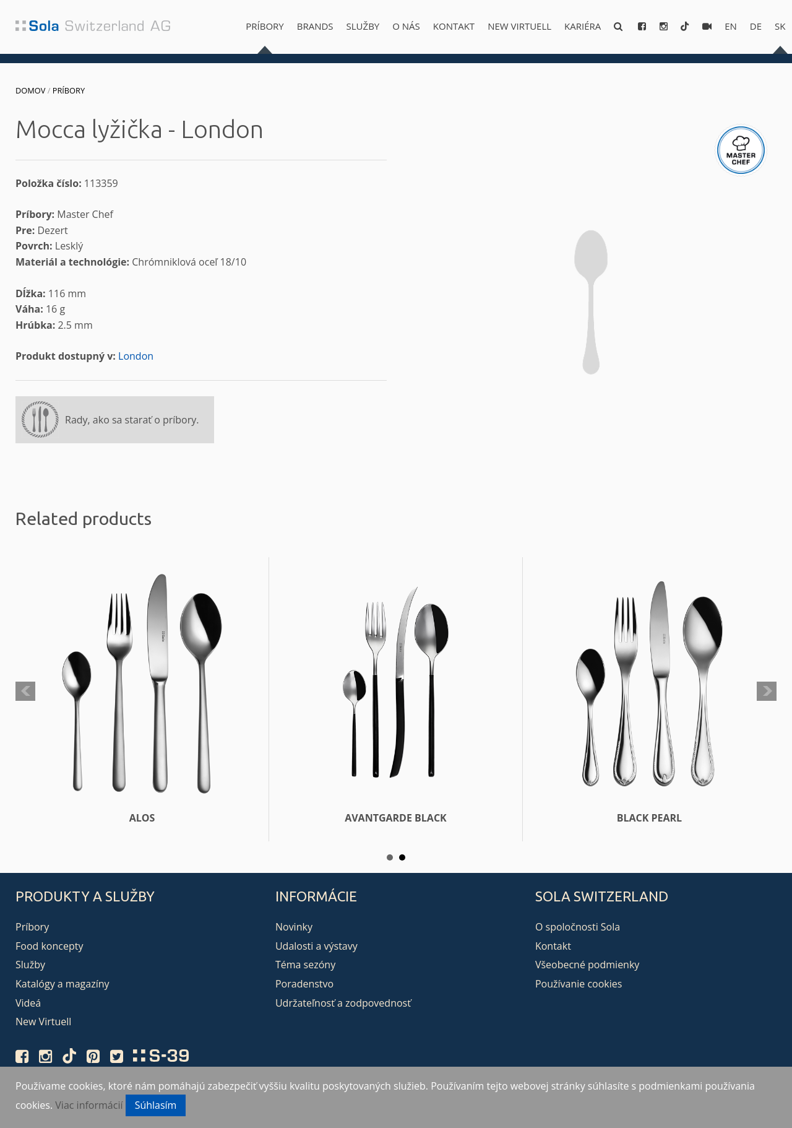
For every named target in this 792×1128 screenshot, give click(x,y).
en (731, 26)
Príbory (264, 26)
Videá (28, 1003)
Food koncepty (49, 946)
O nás (406, 26)
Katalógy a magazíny (62, 984)
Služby (363, 26)
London (135, 356)
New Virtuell (519, 26)
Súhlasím (156, 1105)
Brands (315, 26)
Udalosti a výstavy (316, 946)
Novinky (293, 927)
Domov (30, 90)
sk (780, 26)
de (756, 26)
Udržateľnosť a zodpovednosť (343, 1003)
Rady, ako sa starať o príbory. (132, 420)
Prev (25, 691)
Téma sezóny (305, 964)
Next (767, 691)
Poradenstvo (304, 984)
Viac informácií (89, 1105)
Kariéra (582, 26)
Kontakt (454, 26)
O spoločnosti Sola (577, 927)
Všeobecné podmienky (587, 964)
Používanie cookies (578, 984)
